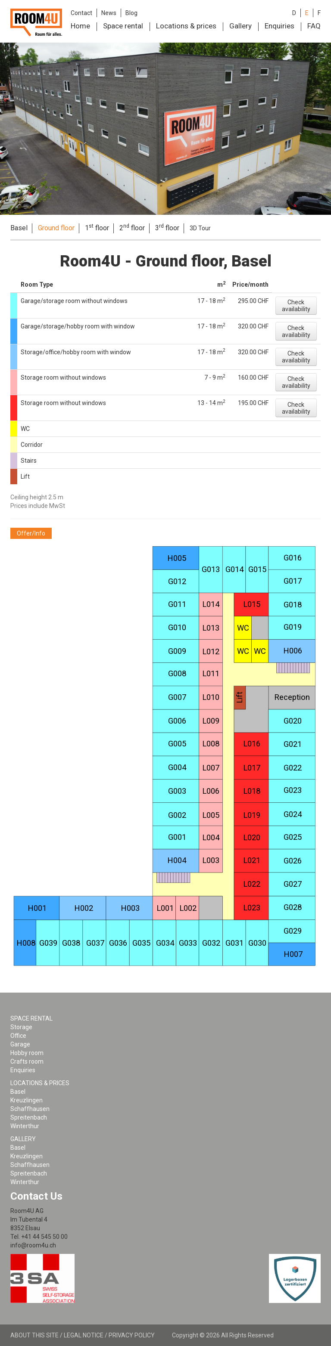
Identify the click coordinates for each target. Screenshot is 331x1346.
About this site (34, 1335)
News (108, 12)
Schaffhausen (30, 1108)
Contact (81, 12)
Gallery (240, 26)
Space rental (123, 26)
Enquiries (279, 26)
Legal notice (83, 1335)
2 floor (132, 227)
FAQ (314, 26)
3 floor (167, 227)
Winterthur (24, 1126)
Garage (20, 1044)
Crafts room (27, 1061)
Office (18, 1035)
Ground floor (56, 228)
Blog (131, 12)
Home (80, 26)
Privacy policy (132, 1335)
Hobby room (27, 1052)
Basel (19, 228)
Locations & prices (186, 26)
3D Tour (200, 228)
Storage (21, 1027)
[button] (296, 306)
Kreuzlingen (26, 1100)
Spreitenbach (28, 1117)
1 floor (97, 227)
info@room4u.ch (33, 1245)
